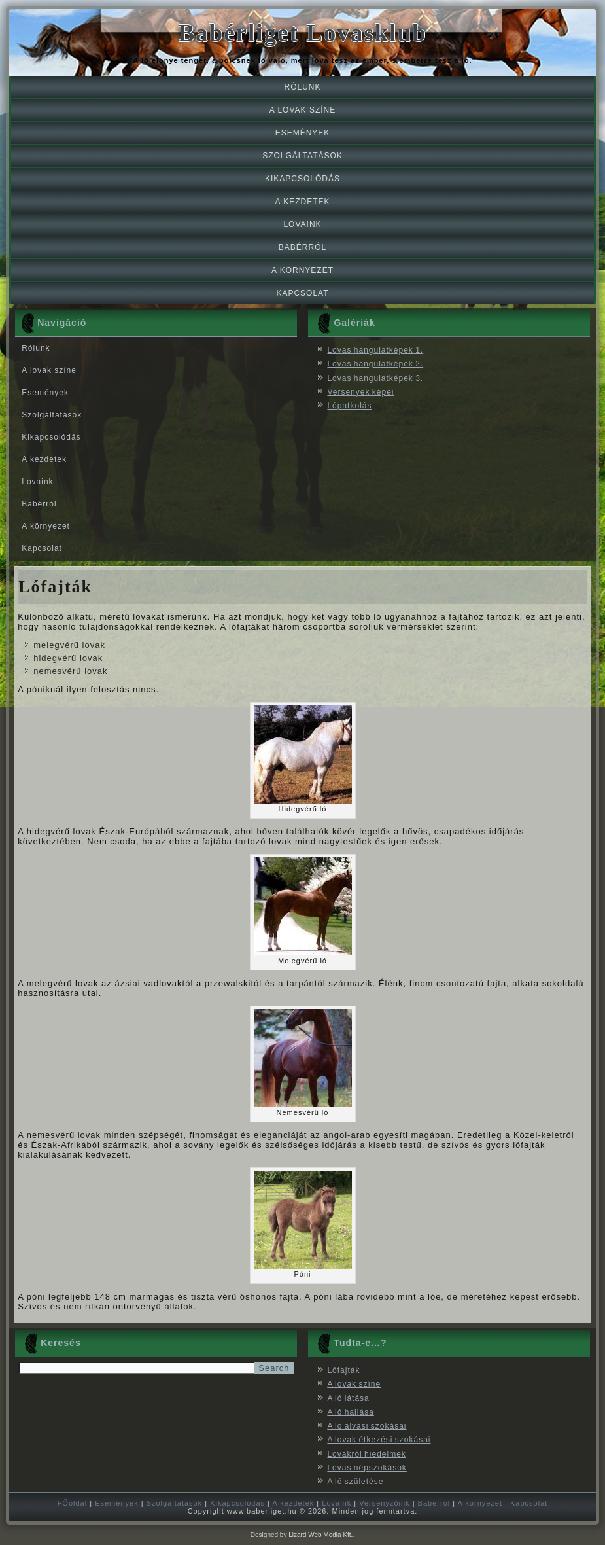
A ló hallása (350, 1412)
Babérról (302, 247)
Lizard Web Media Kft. (320, 1534)
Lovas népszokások (366, 1467)
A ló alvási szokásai (366, 1425)
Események (302, 132)
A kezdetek (302, 201)
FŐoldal (73, 1503)
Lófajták (343, 1370)
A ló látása (348, 1398)
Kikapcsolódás (302, 178)
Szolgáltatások (302, 155)
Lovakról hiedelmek (366, 1454)
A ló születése (355, 1481)
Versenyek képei (360, 392)
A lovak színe (302, 110)
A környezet (302, 270)
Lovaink (302, 224)
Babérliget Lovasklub (302, 33)
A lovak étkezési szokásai (378, 1439)
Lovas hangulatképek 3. (375, 378)
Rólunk (302, 87)
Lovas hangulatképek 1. (375, 350)
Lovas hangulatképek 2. (375, 363)
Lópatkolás (349, 405)
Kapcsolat (302, 293)
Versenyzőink (384, 1503)
